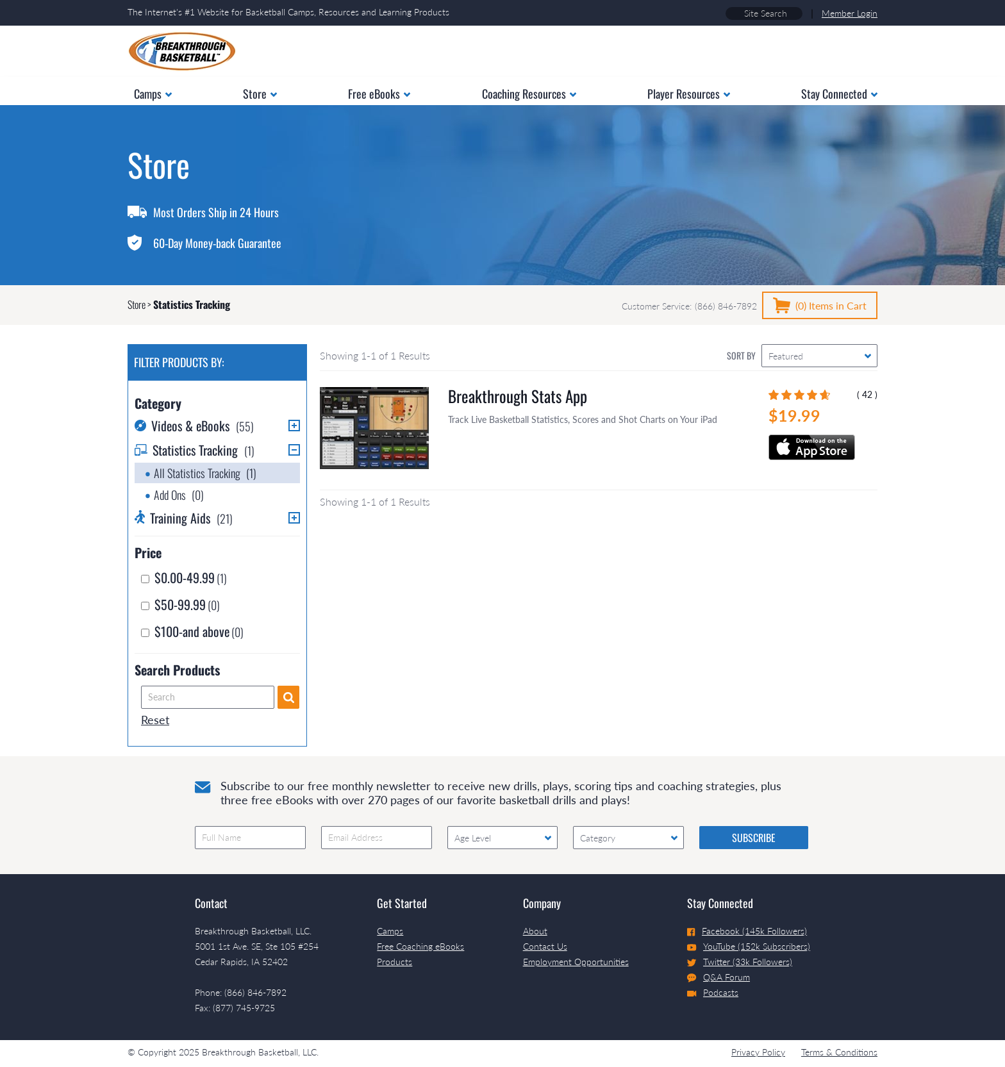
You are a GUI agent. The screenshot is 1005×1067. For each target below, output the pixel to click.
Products (394, 961)
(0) (831, 305)
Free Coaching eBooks (420, 946)
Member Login (849, 13)
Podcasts (712, 992)
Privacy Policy (758, 1051)
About (535, 930)
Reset (155, 720)
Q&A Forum (718, 977)
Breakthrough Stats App (517, 396)
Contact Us (545, 946)
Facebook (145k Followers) (747, 930)
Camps (390, 930)
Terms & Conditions (839, 1051)
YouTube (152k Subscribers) (748, 946)
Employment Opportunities (576, 961)
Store (136, 304)
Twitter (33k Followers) (739, 961)
